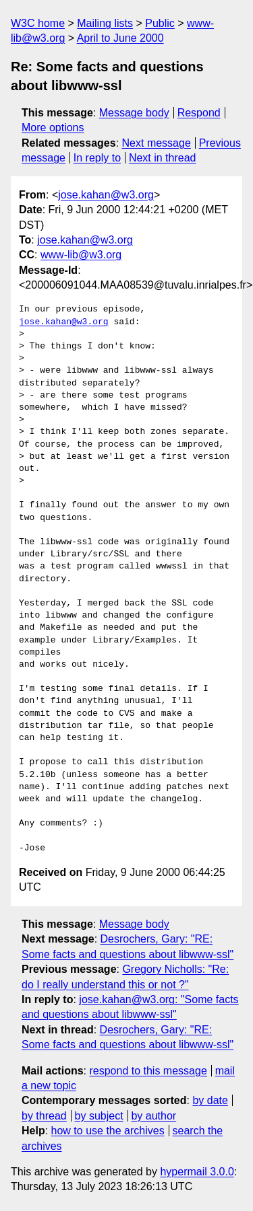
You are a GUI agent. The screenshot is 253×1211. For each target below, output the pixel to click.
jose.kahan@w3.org (106, 194)
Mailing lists (105, 23)
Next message (156, 143)
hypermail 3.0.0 (196, 1171)
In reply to (97, 157)
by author (153, 1116)
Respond (199, 112)
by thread (44, 1116)
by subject (99, 1116)
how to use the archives (108, 1130)
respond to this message (147, 1070)
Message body (134, 112)
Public (160, 23)
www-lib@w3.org (80, 254)
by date (209, 1100)
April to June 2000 (120, 38)
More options (53, 127)
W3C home (38, 23)
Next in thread (162, 157)
